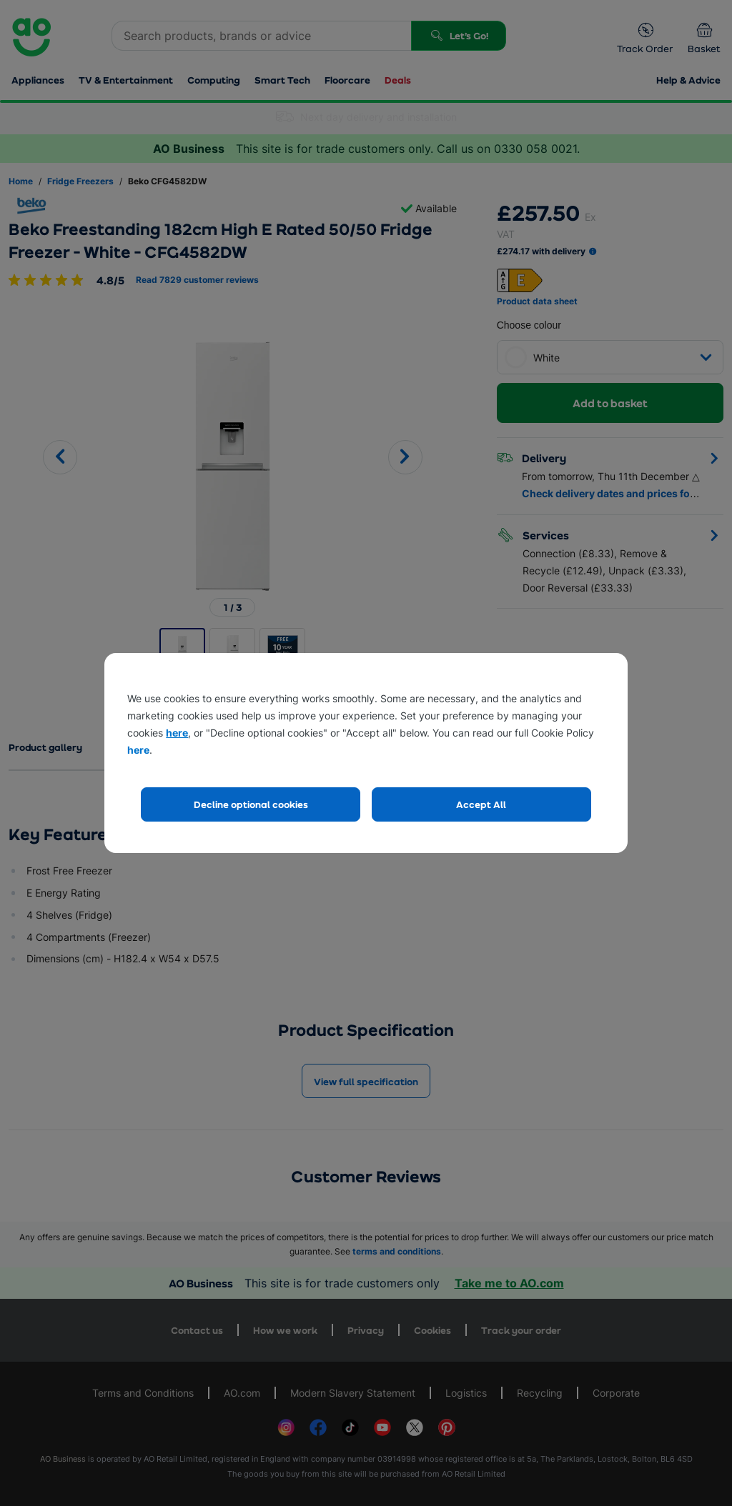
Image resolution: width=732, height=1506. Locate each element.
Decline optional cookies (251, 804)
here (177, 733)
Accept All (481, 804)
